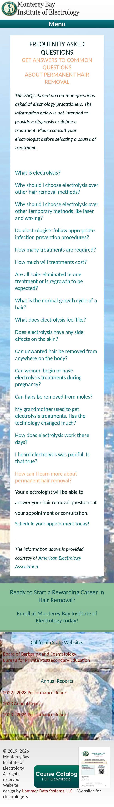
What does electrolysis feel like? (50, 319)
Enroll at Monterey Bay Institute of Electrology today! (57, 617)
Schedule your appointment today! (52, 523)
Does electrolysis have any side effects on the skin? (49, 335)
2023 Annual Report (23, 703)
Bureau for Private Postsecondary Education (46, 660)
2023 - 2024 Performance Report (35, 714)
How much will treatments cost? (51, 262)
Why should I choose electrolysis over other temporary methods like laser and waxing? (56, 211)
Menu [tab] (57, 24)
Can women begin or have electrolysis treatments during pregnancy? (48, 377)
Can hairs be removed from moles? (54, 396)
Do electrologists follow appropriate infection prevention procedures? (55, 234)
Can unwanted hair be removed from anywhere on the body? (56, 355)
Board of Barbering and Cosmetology (39, 654)
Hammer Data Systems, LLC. (48, 791)
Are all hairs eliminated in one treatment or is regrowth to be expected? (49, 281)
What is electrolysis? (38, 172)
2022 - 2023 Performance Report (35, 692)
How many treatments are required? (55, 249)
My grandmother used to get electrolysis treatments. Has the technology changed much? (50, 416)
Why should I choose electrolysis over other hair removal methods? (56, 188)
